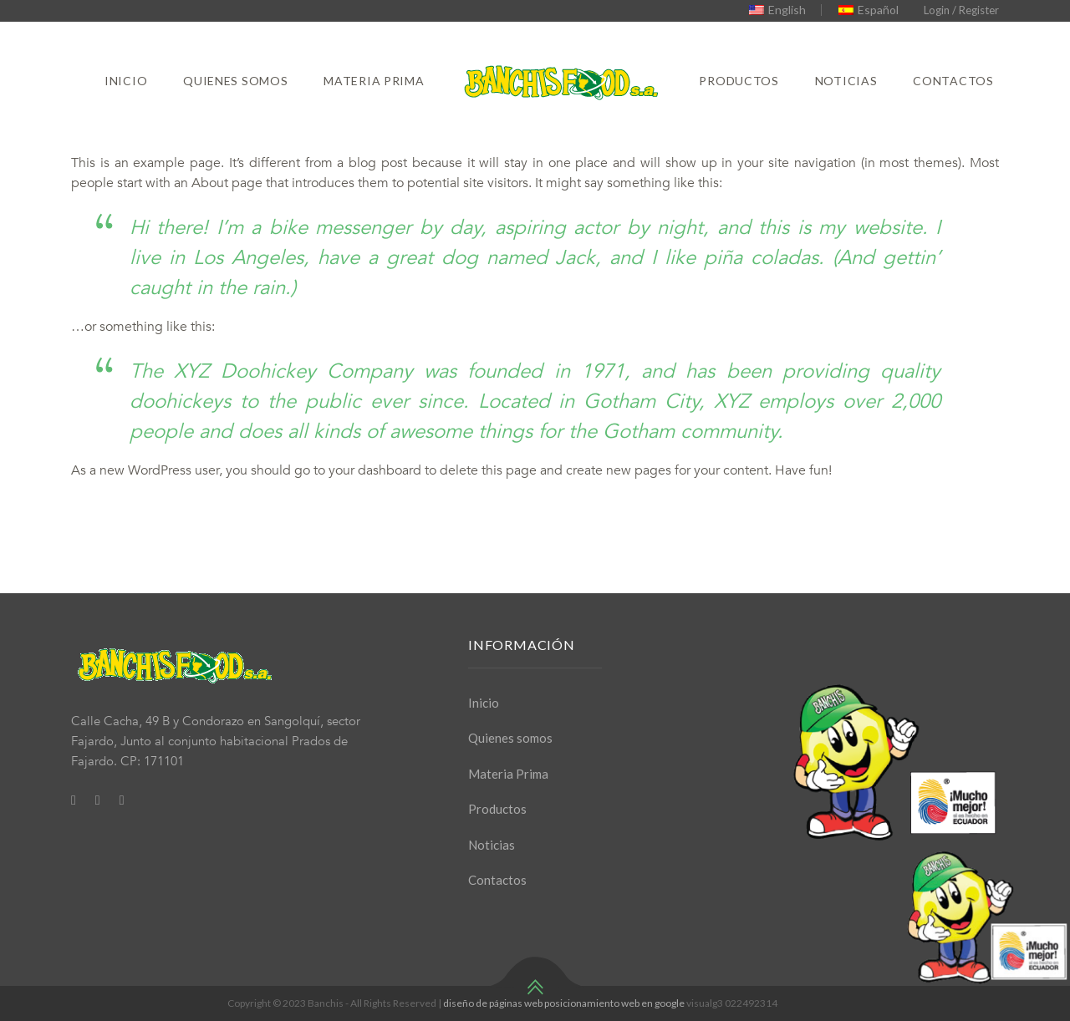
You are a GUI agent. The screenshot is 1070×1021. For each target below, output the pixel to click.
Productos (738, 81)
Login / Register (961, 10)
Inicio (125, 81)
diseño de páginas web (493, 1003)
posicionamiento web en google (614, 1003)
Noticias (846, 81)
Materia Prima (374, 81)
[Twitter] (97, 800)
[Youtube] (122, 800)
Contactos (953, 81)
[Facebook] (73, 800)
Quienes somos (235, 81)
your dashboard (375, 470)
